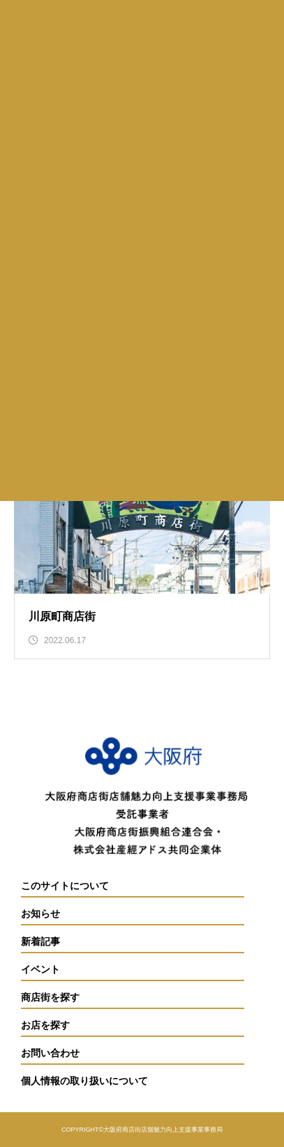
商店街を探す (50, 997)
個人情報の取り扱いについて (84, 1081)
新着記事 (40, 942)
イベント (40, 969)
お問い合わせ (50, 1053)
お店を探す (45, 1025)
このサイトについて (65, 886)
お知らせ (40, 914)
